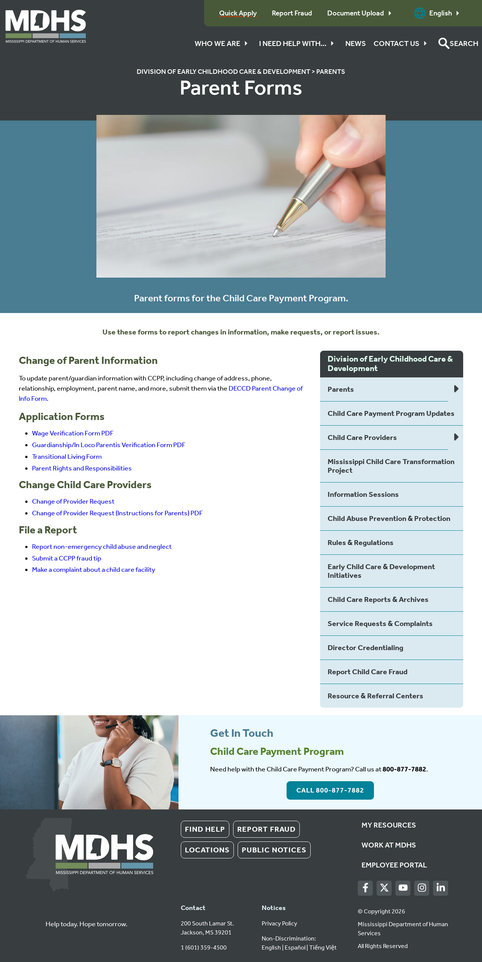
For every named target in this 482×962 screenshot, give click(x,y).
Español (295, 947)
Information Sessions (363, 494)
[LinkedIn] (440, 888)
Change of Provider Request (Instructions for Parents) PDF (117, 513)
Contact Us (402, 43)
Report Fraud (266, 829)
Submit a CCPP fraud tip (66, 558)
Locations (207, 849)
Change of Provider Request (73, 501)
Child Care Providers (362, 437)
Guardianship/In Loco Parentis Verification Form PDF (109, 445)
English (438, 13)
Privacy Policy (279, 923)
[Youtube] (403, 888)
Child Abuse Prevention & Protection (389, 518)
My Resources (389, 824)
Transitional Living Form (67, 456)
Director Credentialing (365, 647)
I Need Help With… (298, 43)
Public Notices (274, 849)
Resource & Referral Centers (375, 695)
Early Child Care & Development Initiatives (381, 571)
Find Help (205, 829)
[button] (458, 43)
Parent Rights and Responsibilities (82, 468)
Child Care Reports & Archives (378, 599)
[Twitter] (384, 888)
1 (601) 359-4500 (204, 947)
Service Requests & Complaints (380, 623)
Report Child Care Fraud (367, 671)
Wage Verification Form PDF (73, 433)
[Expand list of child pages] (455, 389)
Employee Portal (394, 864)
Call (330, 790)
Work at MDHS (389, 844)
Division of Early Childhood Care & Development (223, 71)
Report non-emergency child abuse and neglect (102, 546)
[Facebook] (365, 888)
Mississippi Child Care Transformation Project (391, 466)
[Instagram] (422, 888)
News (355, 43)
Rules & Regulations (361, 542)
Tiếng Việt (323, 947)
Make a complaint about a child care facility (93, 569)
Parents (330, 71)
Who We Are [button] (223, 43)
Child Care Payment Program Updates (391, 413)
